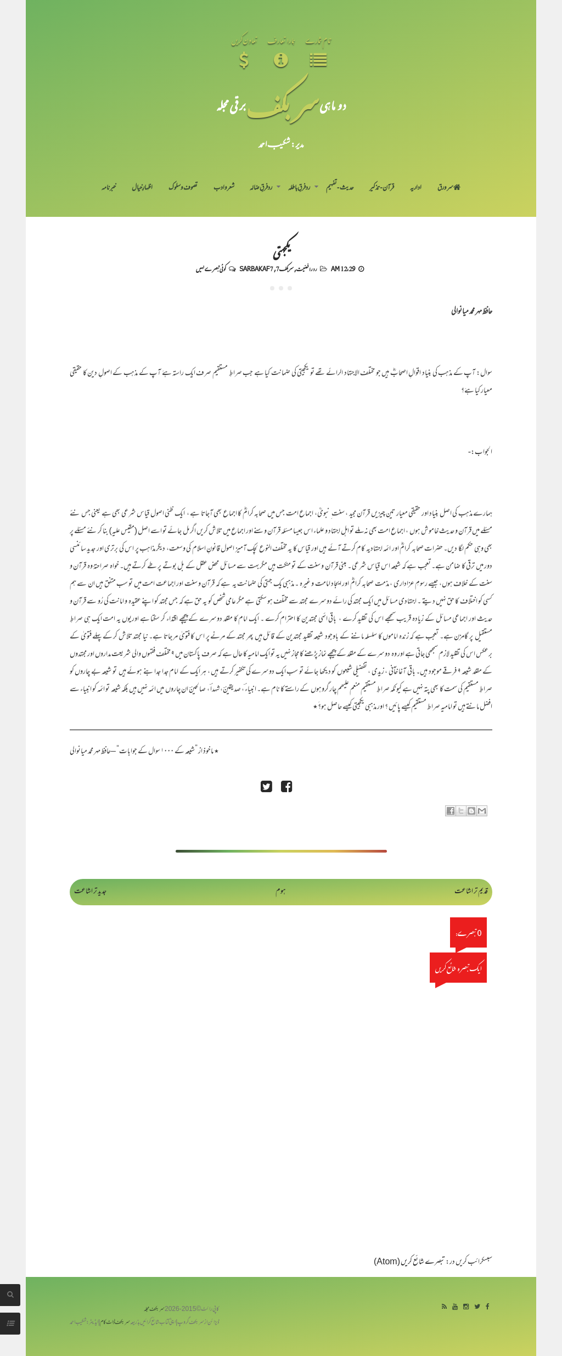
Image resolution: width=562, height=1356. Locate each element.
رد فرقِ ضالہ (261, 188)
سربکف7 (285, 268)
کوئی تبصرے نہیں (211, 268)
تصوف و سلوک (183, 188)
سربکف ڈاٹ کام (115, 1323)
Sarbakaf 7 (256, 268)
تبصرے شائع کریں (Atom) (409, 1262)
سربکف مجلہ (154, 1309)
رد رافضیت (306, 268)
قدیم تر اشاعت (471, 891)
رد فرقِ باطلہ (299, 188)
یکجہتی (281, 251)
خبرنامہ (109, 188)
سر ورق (448, 188)
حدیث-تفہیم (340, 188)
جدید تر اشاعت (90, 891)
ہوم (281, 891)
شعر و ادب (223, 188)
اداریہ (416, 188)
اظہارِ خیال (142, 188)
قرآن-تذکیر (381, 188)
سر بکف (283, 105)
